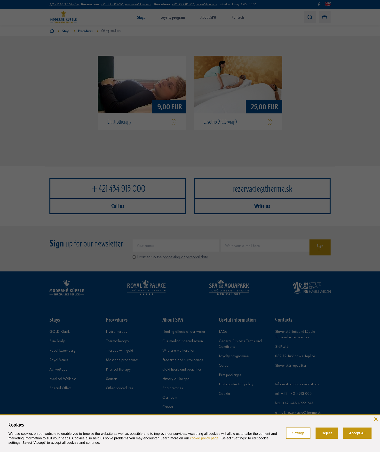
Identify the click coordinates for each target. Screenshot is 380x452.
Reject (327, 433)
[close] (376, 418)
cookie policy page (205, 438)
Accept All (357, 433)
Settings (298, 433)
